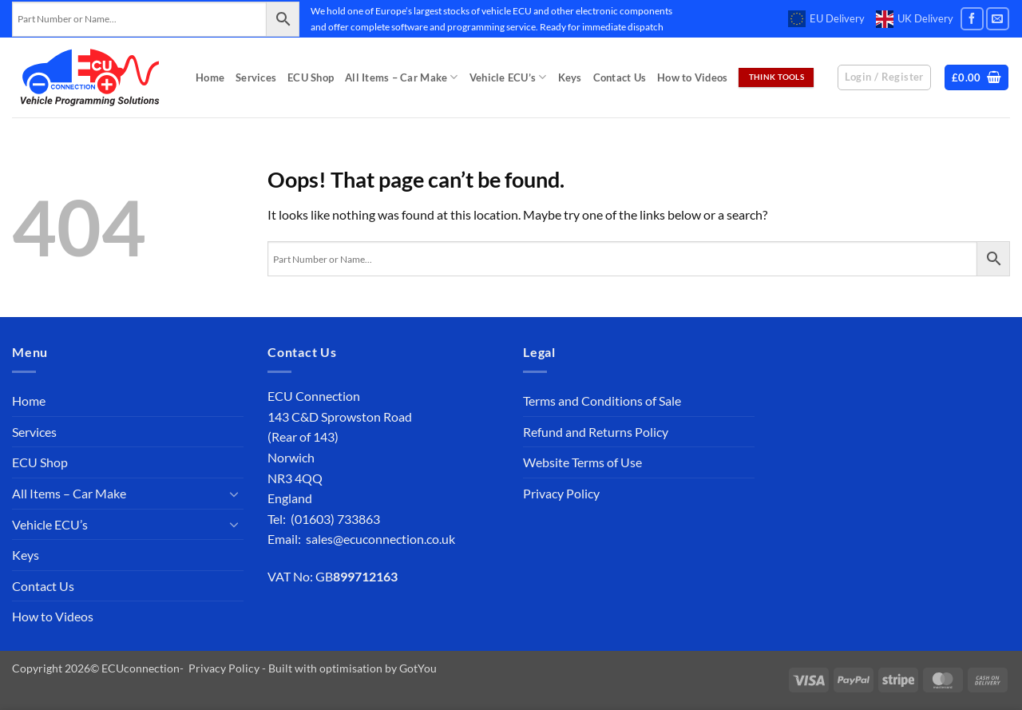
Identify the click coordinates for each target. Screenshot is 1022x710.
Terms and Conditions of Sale (602, 400)
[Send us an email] (997, 18)
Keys (570, 77)
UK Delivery (914, 19)
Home (210, 77)
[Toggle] (234, 493)
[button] (977, 78)
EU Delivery (826, 19)
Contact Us (620, 77)
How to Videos (692, 77)
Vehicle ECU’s (508, 77)
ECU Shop (310, 77)
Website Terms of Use (582, 462)
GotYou (418, 668)
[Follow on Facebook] (972, 18)
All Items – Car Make (401, 77)
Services (256, 77)
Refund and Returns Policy (595, 431)
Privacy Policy (561, 493)
